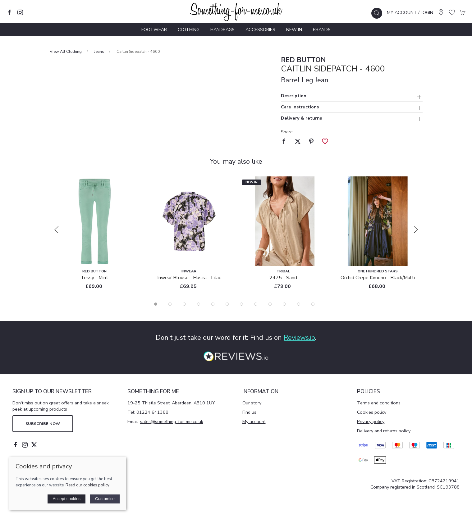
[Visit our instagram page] (20, 12)
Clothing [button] (188, 29)
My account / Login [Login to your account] (410, 12)
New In (294, 29)
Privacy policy (370, 421)
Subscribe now (42, 423)
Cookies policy (371, 412)
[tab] (155, 304)
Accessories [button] (260, 29)
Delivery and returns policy (383, 431)
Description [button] (293, 96)
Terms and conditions (379, 403)
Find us (249, 412)
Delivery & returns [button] (301, 118)
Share (287, 132)
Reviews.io (299, 337)
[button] (376, 13)
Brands (322, 29)
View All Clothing (66, 51)
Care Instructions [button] (300, 107)
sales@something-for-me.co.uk (171, 421)
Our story (251, 403)
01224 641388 (152, 412)
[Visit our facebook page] (9, 12)
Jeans (99, 51)
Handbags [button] (222, 29)
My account (254, 421)
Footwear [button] (154, 29)
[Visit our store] (441, 12)
